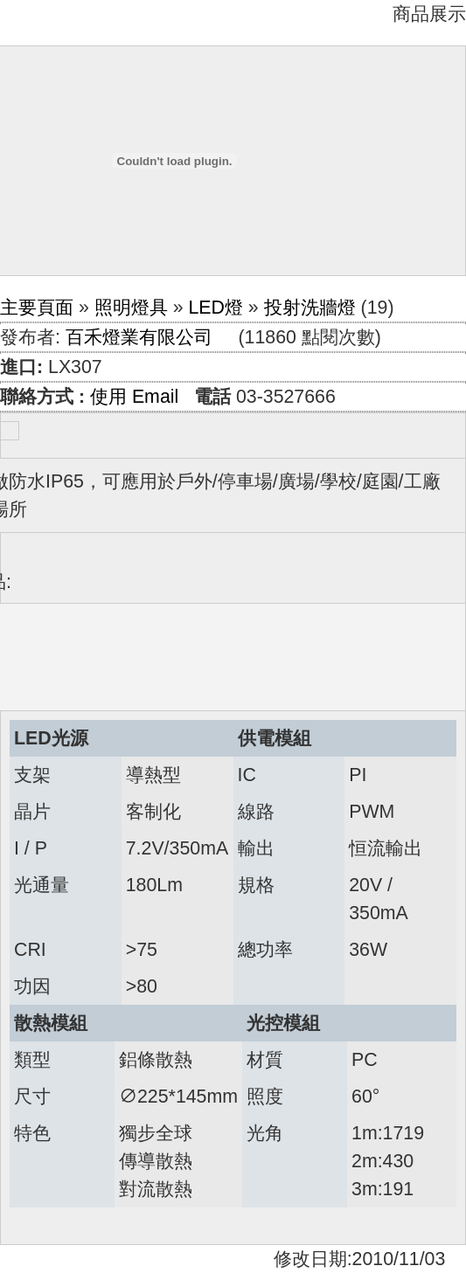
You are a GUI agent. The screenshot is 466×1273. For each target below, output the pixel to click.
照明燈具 (131, 307)
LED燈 (215, 307)
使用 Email (134, 396)
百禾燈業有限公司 (139, 337)
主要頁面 (36, 307)
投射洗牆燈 (310, 307)
